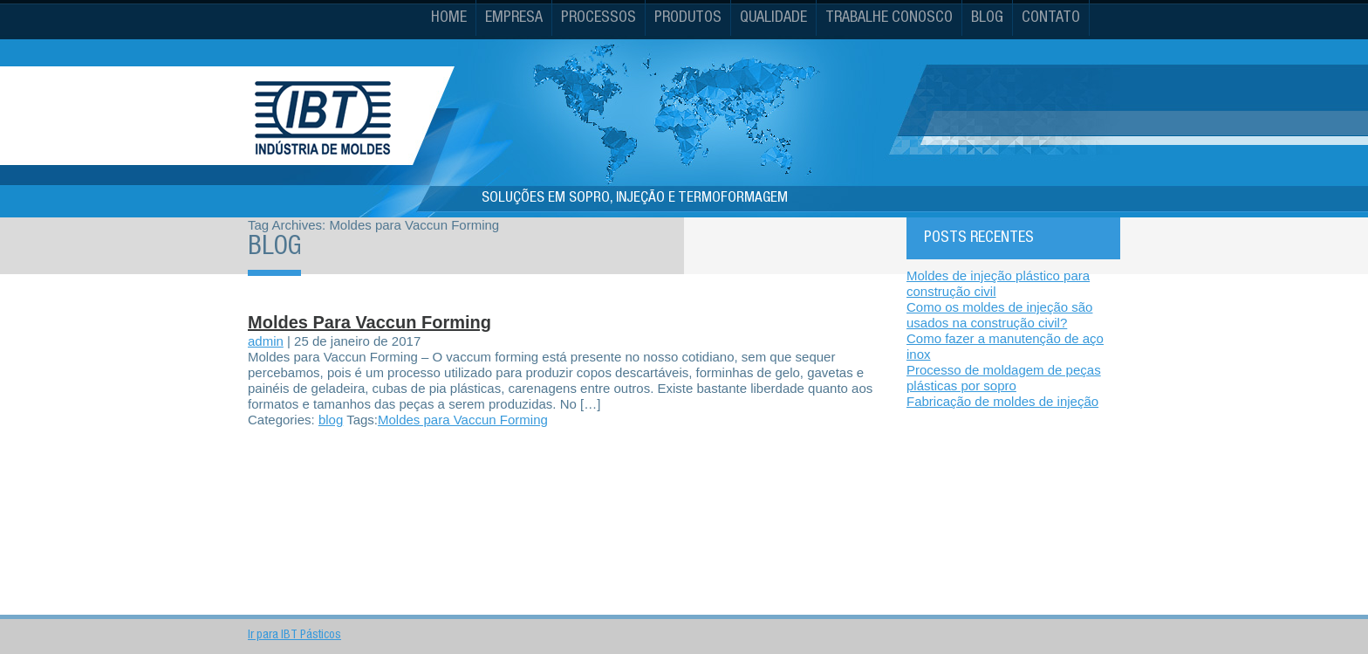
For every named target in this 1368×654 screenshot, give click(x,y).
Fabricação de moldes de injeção (1002, 401)
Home (449, 18)
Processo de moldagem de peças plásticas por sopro (1003, 377)
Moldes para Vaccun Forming (369, 322)
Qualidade (773, 18)
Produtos (688, 18)
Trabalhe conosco (889, 18)
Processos (598, 18)
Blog (987, 18)
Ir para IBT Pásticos (294, 636)
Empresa (514, 18)
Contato (1051, 18)
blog (330, 419)
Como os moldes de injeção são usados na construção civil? (999, 314)
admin (266, 341)
